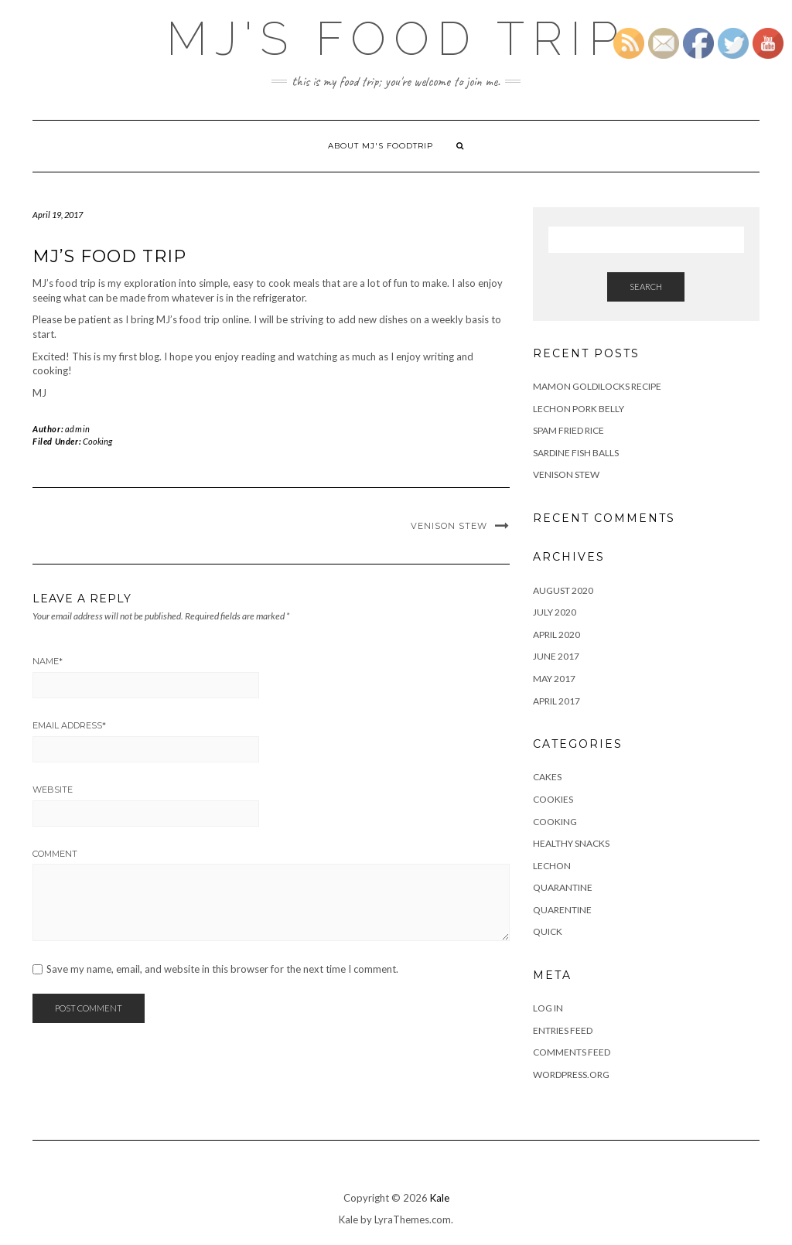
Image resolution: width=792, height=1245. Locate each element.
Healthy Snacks (571, 843)
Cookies (553, 799)
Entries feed (562, 1030)
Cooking (97, 441)
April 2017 (556, 701)
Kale (439, 1198)
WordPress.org (571, 1074)
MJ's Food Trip (396, 39)
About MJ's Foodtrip (380, 146)
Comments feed (571, 1052)
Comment (54, 853)
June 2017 (556, 656)
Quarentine (562, 910)
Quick (547, 931)
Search (646, 286)
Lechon (552, 866)
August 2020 (563, 590)
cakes (547, 777)
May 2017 (554, 678)
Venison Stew (449, 525)
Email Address (69, 725)
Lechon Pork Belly (578, 408)
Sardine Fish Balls (576, 453)
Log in (548, 1008)
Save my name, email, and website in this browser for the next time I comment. (222, 969)
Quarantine (562, 887)
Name (47, 661)
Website (52, 789)
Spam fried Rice (568, 430)
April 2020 (556, 634)
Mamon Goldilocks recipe (597, 386)
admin (77, 429)
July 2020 (554, 612)
